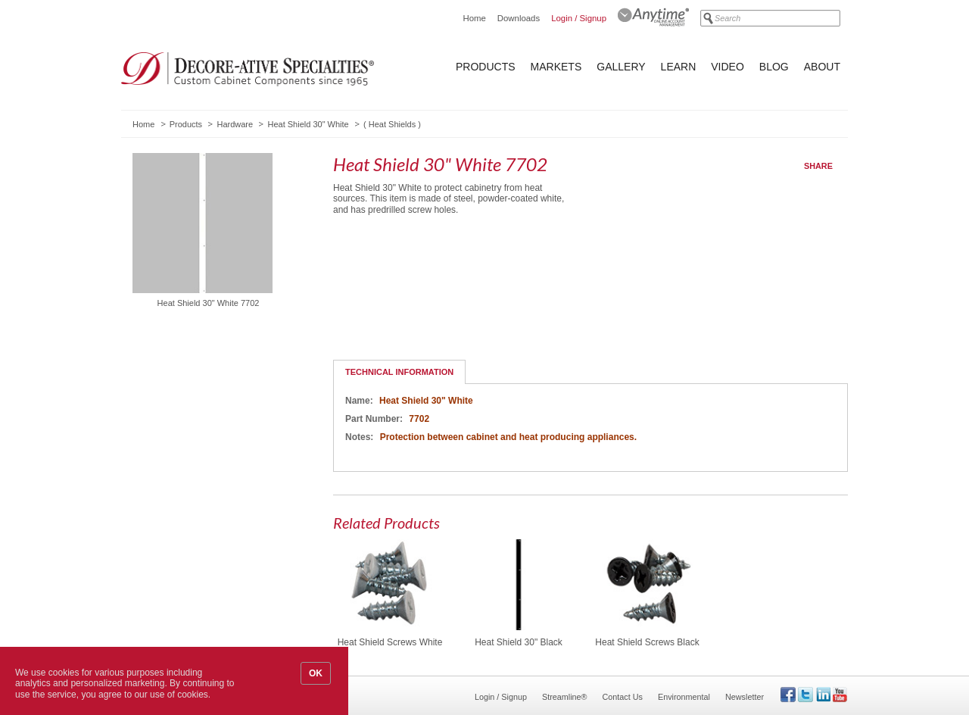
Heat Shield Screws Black (647, 642)
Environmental (684, 696)
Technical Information (399, 371)
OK (315, 673)
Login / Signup (578, 18)
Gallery (621, 67)
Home (474, 18)
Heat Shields (392, 124)
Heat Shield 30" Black (518, 642)
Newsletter (744, 696)
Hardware (235, 124)
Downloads (518, 18)
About (822, 67)
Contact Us (623, 696)
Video (727, 67)
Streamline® (564, 696)
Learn (678, 67)
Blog (774, 67)
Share (818, 165)
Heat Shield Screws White (390, 642)
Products (486, 67)
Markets (556, 67)
